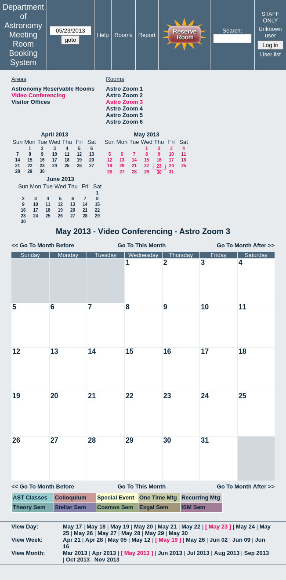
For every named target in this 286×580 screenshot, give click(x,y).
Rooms (123, 35)
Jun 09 (241, 539)
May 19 (119, 526)
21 (17, 165)
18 (67, 160)
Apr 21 (71, 539)
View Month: (28, 553)
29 (29, 171)
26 (79, 165)
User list (270, 54)
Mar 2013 (75, 553)
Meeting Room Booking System (23, 48)
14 (17, 160)
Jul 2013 (198, 553)
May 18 (96, 526)
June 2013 (60, 179)
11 (67, 154)
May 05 (117, 539)
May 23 (218, 526)
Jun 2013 (170, 553)
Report (147, 35)
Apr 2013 (104, 553)
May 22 (190, 526)
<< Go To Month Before (42, 245)
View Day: (24, 526)
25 (67, 165)
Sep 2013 (256, 553)
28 (17, 171)
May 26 (83, 533)
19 (79, 160)
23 (42, 165)
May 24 (245, 526)
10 (54, 154)
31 (171, 171)
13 (91, 154)
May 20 (143, 526)
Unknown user (270, 32)
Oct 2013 (78, 559)
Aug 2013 (226, 553)
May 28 (130, 533)
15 (29, 160)
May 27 (107, 533)
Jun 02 (219, 539)
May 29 (154, 533)
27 (91, 165)
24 (54, 165)
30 (42, 171)
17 (54, 160)
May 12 (140, 539)
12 (79, 154)
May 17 (72, 526)
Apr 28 (94, 539)
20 (91, 160)
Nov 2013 (106, 559)
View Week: (27, 539)
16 (42, 160)
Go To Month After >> (246, 245)
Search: (232, 30)
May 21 (167, 526)
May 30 (178, 533)
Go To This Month (142, 245)
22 (29, 165)
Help (103, 35)
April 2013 (54, 134)
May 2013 (146, 134)
